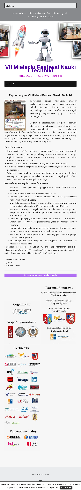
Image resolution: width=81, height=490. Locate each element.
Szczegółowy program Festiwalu (40, 275)
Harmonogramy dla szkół (40, 16)
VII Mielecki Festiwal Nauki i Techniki (40, 69)
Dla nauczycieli (60, 13)
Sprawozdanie (18, 13)
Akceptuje (66, 487)
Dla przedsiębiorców (39, 13)
